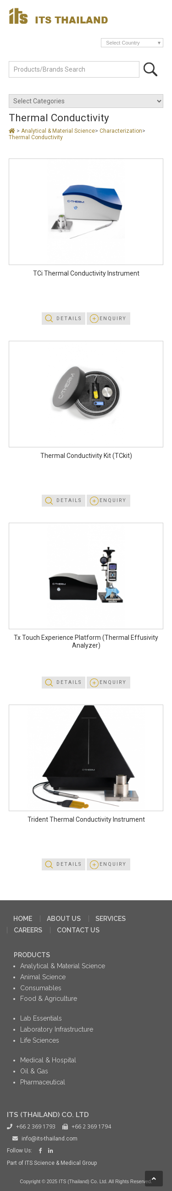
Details (69, 319)
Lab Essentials (41, 1018)
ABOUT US (64, 918)
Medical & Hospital (48, 1060)
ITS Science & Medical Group (61, 1163)
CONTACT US (78, 930)
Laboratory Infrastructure (56, 1029)
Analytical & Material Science (58, 131)
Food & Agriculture (48, 998)
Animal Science (43, 977)
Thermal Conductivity (36, 137)
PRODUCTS (32, 955)
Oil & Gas (34, 1071)
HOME (22, 918)
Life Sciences (39, 1040)
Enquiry (113, 319)
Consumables (40, 988)
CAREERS (28, 930)
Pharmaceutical (42, 1082)
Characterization (121, 131)
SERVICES (110, 918)
